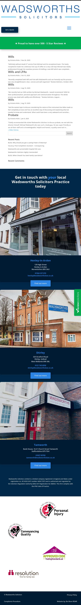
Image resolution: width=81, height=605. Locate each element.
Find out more (40, 283)
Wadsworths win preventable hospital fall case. (24, 149)
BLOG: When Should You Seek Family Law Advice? (25, 155)
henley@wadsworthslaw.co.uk (40, 275)
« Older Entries (13, 130)
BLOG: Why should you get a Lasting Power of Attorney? (27, 143)
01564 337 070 (40, 273)
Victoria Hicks (15, 60)
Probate (13, 115)
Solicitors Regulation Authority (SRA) (23, 484)
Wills (11, 57)
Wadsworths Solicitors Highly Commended (23, 152)
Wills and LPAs (17, 72)
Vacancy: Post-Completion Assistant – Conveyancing (26, 146)
